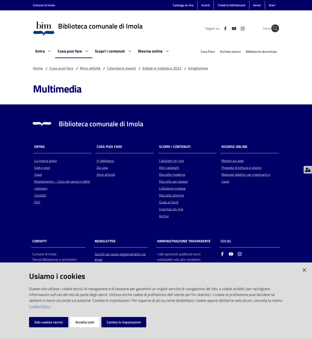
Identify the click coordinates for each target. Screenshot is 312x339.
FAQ (37, 202)
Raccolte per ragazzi (173, 181)
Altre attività (90, 68)
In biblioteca (105, 160)
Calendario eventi (121, 68)
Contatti (40, 195)
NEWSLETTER (105, 241)
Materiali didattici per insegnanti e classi (245, 178)
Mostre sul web (232, 160)
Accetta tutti (84, 322)
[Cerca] (274, 28)
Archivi (164, 216)
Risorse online (234, 146)
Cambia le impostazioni (124, 322)
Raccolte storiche (171, 195)
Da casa (102, 167)
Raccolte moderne (172, 174)
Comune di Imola (44, 5)
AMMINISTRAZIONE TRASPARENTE (184, 241)
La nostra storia (45, 160)
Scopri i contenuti (175, 146)
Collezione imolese (172, 188)
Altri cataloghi (169, 167)
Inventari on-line (171, 209)
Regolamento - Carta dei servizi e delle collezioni (62, 185)
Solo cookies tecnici (48, 322)
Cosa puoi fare (61, 68)
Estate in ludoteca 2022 (162, 68)
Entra (39, 146)
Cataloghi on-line (171, 160)
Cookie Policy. (40, 306)
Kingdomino (198, 68)
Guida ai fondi (168, 202)
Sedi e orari (42, 167)
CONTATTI (39, 241)
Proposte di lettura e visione (241, 167)
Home (38, 68)
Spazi (38, 174)
